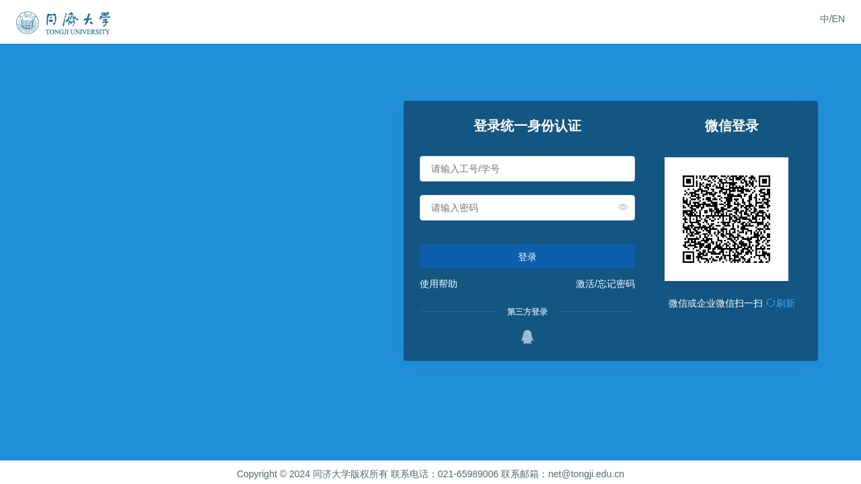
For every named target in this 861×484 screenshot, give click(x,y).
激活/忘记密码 (605, 283)
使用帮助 (438, 283)
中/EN (832, 18)
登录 (527, 256)
